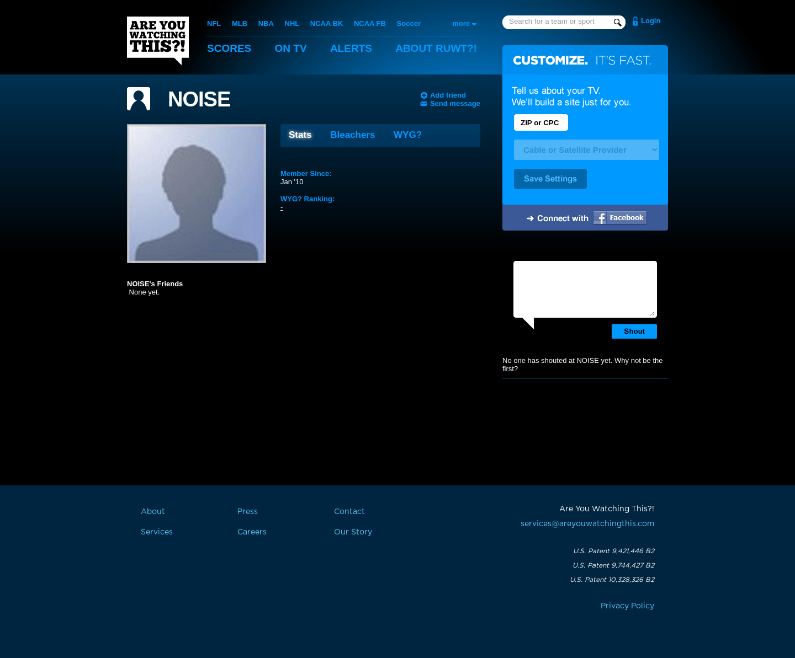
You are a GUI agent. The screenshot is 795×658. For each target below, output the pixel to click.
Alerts (351, 48)
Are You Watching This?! (158, 41)
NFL (214, 23)
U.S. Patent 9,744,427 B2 (613, 565)
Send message (455, 103)
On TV (291, 48)
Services (157, 532)
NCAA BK (326, 23)
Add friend (448, 95)
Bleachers (352, 135)
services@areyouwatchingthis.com (587, 524)
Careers (252, 532)
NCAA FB (370, 23)
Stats (300, 135)
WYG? (408, 135)
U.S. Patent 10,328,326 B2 (612, 579)
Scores (229, 48)
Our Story (353, 532)
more (461, 23)
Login (650, 21)
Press (247, 512)
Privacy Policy (627, 606)
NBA (266, 23)
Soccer (409, 23)
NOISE (199, 99)
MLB (239, 23)
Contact (349, 512)
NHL (292, 23)
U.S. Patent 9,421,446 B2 (613, 551)
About (436, 48)
